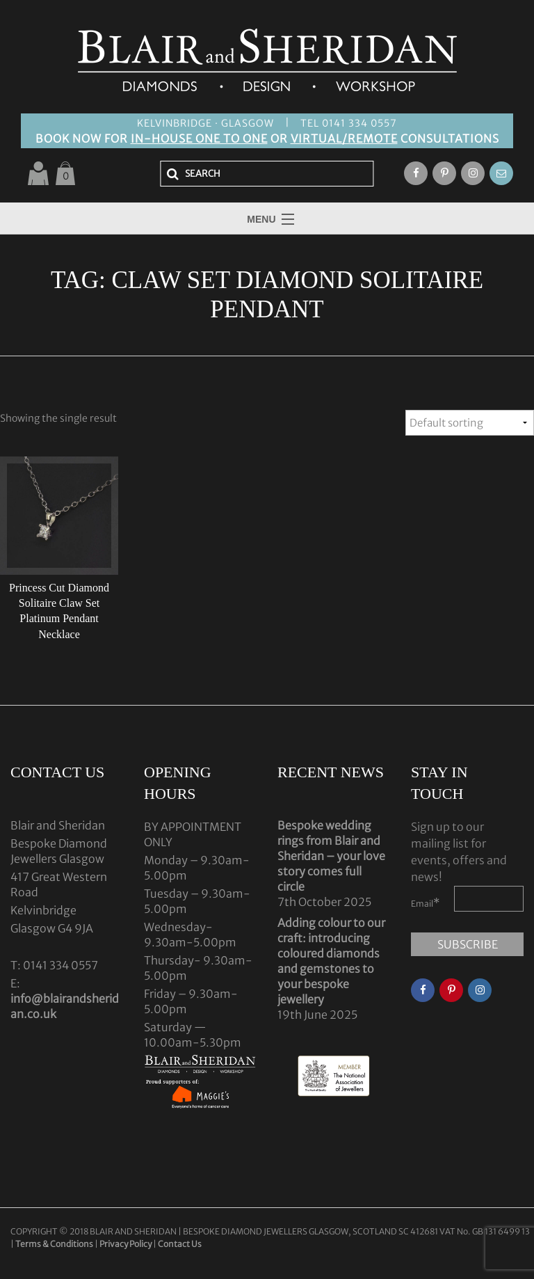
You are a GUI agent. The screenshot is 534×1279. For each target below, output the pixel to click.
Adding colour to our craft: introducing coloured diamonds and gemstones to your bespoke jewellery (331, 961)
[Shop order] (469, 423)
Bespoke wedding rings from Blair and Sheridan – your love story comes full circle (331, 855)
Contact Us (180, 1244)
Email (425, 902)
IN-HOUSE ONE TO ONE (199, 138)
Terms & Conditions (55, 1244)
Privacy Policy (125, 1244)
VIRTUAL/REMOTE (344, 138)
